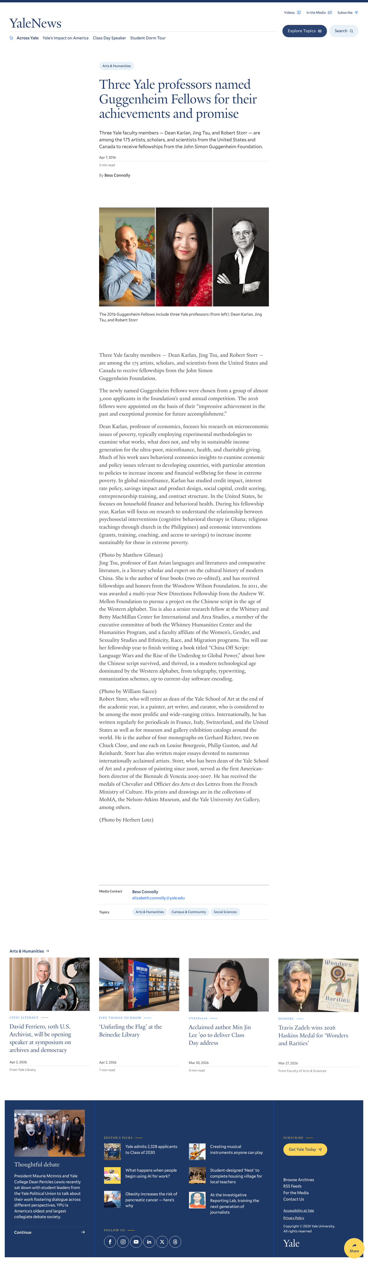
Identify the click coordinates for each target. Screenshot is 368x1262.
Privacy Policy (293, 1217)
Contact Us (293, 1199)
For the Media (296, 1192)
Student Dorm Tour (148, 38)
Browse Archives (298, 1179)
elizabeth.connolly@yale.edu (158, 903)
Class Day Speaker (109, 38)
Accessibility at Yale (298, 1210)
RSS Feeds (292, 1186)
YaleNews (35, 24)
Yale (291, 1244)
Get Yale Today (305, 1149)
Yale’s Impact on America (66, 38)
